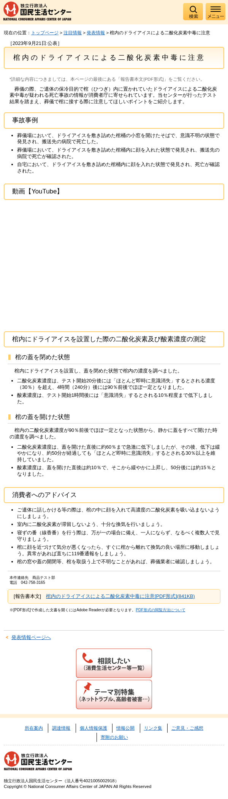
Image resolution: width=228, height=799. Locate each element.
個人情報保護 (93, 728)
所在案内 (34, 728)
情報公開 (125, 728)
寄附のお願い (114, 737)
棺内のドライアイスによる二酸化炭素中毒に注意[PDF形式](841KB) (120, 596)
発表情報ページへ (31, 637)
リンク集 (153, 728)
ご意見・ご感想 (187, 728)
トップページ (45, 32)
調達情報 (61, 728)
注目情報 (72, 32)
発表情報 (96, 32)
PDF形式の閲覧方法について (160, 610)
